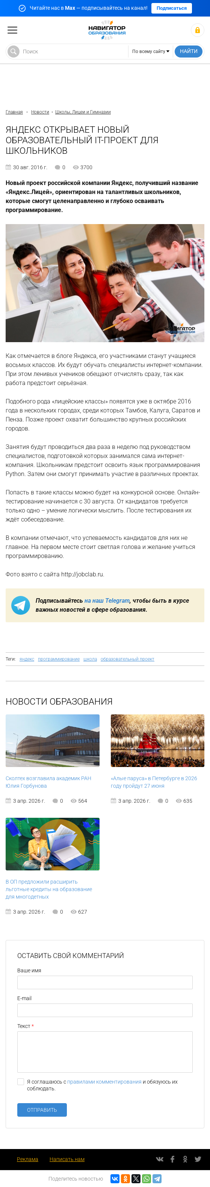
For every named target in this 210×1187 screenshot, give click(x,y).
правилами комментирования (104, 1082)
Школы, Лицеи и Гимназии (83, 112)
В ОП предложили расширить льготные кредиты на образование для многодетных (49, 889)
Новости (40, 112)
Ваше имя (29, 970)
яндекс (27, 659)
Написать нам (67, 1159)
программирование (59, 659)
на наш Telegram (107, 600)
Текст (23, 1026)
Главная (14, 112)
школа (90, 659)
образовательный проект (127, 659)
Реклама (27, 1159)
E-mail (24, 998)
